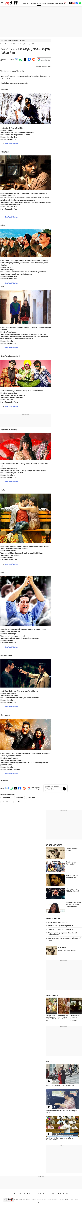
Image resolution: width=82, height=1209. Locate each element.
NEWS (28, 3)
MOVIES (39, 3)
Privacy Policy (47, 1200)
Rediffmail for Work (19, 1194)
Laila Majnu (32, 797)
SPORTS (49, 3)
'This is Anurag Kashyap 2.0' (57, 922)
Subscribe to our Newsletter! (52, 786)
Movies (7, 44)
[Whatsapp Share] (20, 59)
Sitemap (54, 1200)
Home (2, 44)
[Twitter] (70, 2)
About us (67, 1200)
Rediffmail (41, 1194)
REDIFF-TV (62, 3)
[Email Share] (16, 59)
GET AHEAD (55, 3)
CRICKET (44, 3)
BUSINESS (33, 3)
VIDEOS (49, 1061)
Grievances (41, 1203)
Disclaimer (40, 1200)
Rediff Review (19, 802)
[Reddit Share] (33, 59)
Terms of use (74, 1200)
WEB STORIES (52, 995)
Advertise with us (31, 1200)
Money (48, 1194)
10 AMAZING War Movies (66, 950)
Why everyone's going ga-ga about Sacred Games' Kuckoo (73, 905)
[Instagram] (73, 2)
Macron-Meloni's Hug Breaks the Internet (60, 1085)
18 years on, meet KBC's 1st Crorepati (61, 929)
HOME (24, 3)
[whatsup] (80, 2)
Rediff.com (22, 1200)
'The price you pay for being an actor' (60, 926)
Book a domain (31, 1194)
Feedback (61, 1200)
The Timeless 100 (63, 1194)
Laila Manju (19, 797)
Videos (54, 1194)
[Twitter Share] (25, 59)
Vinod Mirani (3, 60)
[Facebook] (77, 2)
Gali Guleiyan (6, 797)
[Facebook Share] (29, 59)
